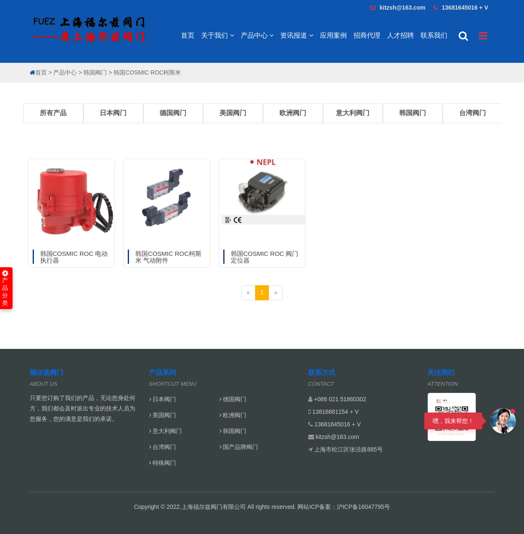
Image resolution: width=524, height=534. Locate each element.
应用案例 (333, 35)
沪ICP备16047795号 (363, 506)
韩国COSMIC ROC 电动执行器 (74, 272)
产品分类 (5, 288)
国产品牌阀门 (238, 447)
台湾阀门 (472, 112)
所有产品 (53, 112)
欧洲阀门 (292, 112)
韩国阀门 (95, 72)
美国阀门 (232, 112)
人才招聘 (400, 35)
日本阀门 (113, 112)
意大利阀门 (352, 112)
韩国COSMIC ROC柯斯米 (147, 72)
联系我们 (434, 35)
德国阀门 (173, 112)
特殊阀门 (162, 462)
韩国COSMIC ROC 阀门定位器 (265, 272)
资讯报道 (296, 35)
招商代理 (367, 35)
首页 (187, 35)
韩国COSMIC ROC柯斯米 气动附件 (168, 272)
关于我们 (217, 35)
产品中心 (257, 35)
